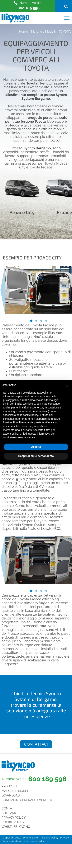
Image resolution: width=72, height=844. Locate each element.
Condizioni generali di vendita (27, 800)
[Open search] (66, 6)
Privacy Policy (14, 817)
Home (23, 31)
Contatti (9, 808)
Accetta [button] (36, 446)
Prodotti (9, 786)
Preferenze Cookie (23, 841)
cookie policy (30, 414)
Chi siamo (9, 813)
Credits (40, 841)
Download (11, 795)
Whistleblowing (16, 827)
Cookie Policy (13, 822)
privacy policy (11, 400)
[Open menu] (67, 18)
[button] (67, 386)
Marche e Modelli (43, 31)
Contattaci (36, 744)
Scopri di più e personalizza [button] (36, 455)
